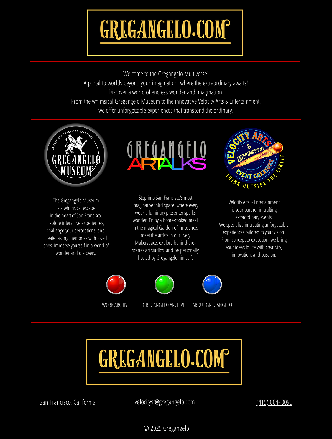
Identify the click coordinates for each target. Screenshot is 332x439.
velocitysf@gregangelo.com (165, 401)
